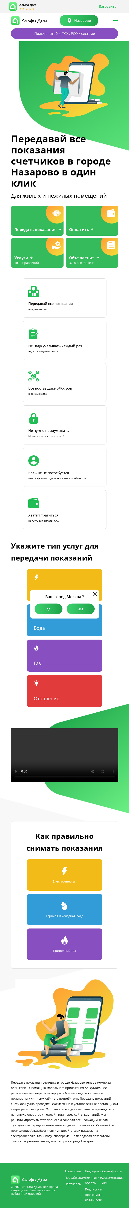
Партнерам (73, 1184)
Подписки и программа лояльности (93, 1194)
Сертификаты (112, 1171)
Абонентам (73, 1171)
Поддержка (93, 1171)
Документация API (113, 1180)
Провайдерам (75, 1178)
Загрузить (108, 6)
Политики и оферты (93, 1180)
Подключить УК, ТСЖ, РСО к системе (64, 33)
